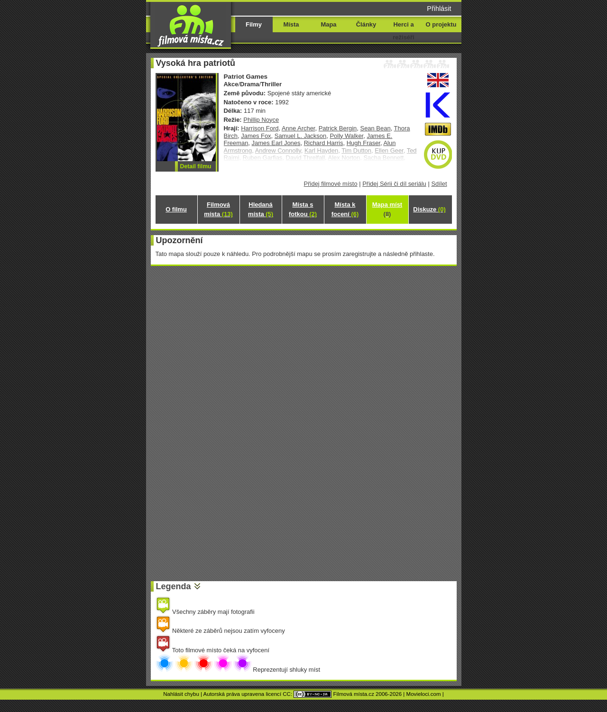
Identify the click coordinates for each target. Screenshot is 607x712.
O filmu (176, 209)
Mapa (328, 24)
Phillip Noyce (261, 119)
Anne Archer (298, 128)
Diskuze (429, 209)
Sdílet (439, 183)
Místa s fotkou (303, 209)
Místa (291, 24)
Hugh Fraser (363, 142)
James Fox (256, 135)
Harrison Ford (259, 128)
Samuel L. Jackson (300, 135)
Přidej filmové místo (331, 183)
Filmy (254, 24)
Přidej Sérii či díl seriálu (394, 183)
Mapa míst (387, 209)
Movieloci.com (423, 694)
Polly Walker (346, 135)
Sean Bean (375, 128)
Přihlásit (439, 8)
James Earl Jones (276, 142)
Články (366, 24)
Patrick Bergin (338, 128)
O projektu (441, 24)
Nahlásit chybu (181, 694)
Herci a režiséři (403, 31)
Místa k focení (345, 209)
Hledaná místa (260, 209)
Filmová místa (218, 209)
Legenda (173, 586)
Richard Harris (323, 142)
